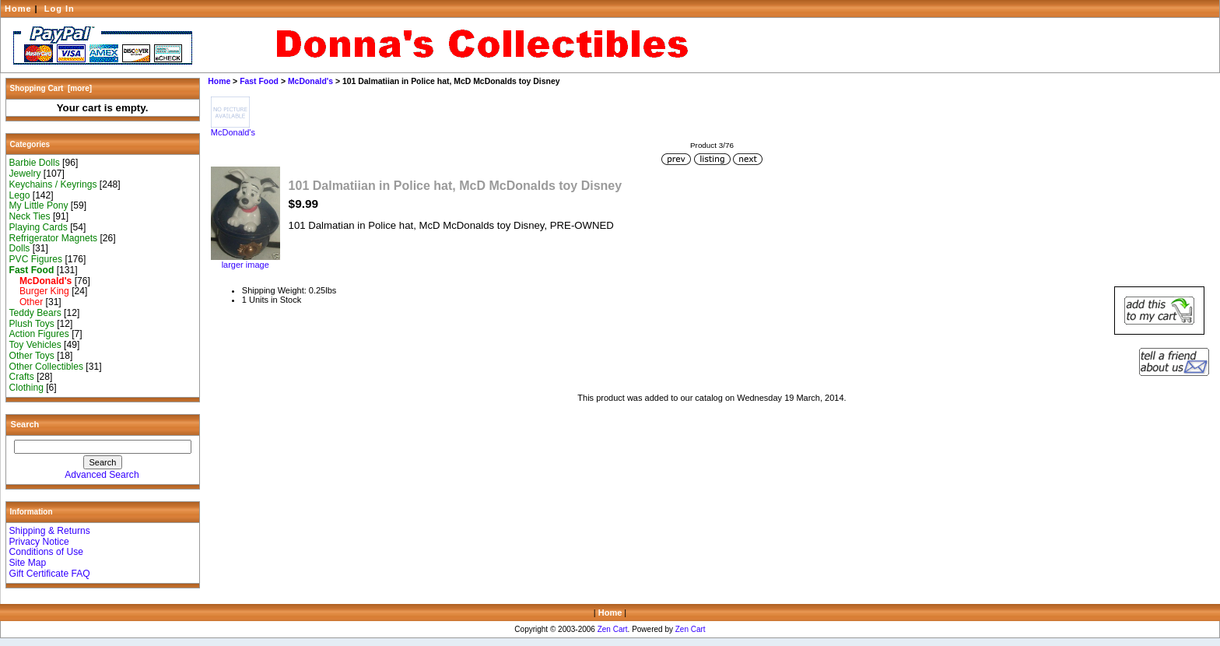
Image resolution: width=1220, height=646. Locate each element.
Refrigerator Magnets (53, 238)
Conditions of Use (46, 551)
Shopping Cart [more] (51, 88)
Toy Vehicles (35, 344)
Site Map (28, 562)
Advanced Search (101, 474)
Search (25, 424)
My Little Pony (38, 205)
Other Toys (31, 355)
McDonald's (310, 81)
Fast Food (259, 81)
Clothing (26, 387)
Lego (19, 195)
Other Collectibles (46, 366)
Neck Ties (30, 216)
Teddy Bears (35, 312)
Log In (59, 8)
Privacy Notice (39, 541)
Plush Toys (31, 323)
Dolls (19, 248)
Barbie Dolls (34, 162)
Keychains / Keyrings (53, 184)
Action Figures (39, 333)
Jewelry (25, 173)
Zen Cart (613, 629)
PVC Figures (36, 259)
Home (18, 8)
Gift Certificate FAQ (49, 573)
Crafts (21, 376)
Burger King (39, 291)
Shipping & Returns (49, 530)
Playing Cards (38, 227)
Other (26, 302)
